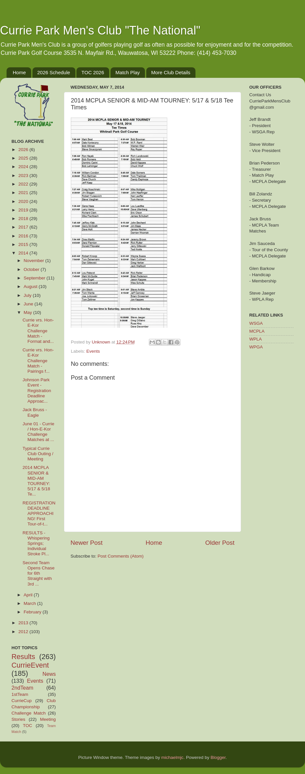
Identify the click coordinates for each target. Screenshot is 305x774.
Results (23, 656)
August (31, 286)
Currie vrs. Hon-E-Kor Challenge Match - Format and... (38, 331)
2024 (24, 166)
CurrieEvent (30, 665)
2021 (24, 192)
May (28, 312)
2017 (24, 227)
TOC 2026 (92, 72)
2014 (24, 253)
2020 (24, 201)
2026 (24, 149)
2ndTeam (22, 688)
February (33, 611)
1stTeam (19, 694)
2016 (24, 235)
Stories (18, 719)
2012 (24, 631)
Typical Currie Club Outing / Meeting (38, 453)
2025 (24, 158)
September (35, 278)
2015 (24, 244)
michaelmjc (172, 757)
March (30, 603)
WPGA (256, 346)
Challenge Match (28, 713)
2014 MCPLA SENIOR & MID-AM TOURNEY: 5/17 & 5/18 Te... (36, 481)
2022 (24, 184)
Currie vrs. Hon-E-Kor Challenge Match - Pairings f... (38, 360)
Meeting (48, 719)
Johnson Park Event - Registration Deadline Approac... (37, 390)
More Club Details (170, 72)
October (32, 269)
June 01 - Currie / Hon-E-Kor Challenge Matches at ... (38, 431)
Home (19, 72)
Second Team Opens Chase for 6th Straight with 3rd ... (39, 573)
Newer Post (87, 542)
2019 (24, 210)
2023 (24, 175)
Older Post (219, 542)
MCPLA (257, 331)
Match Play (127, 72)
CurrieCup (21, 700)
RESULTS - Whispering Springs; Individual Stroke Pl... (36, 543)
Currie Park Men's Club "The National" (100, 30)
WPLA (255, 339)
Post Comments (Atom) (121, 556)
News (49, 674)
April (29, 594)
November (34, 260)
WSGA (256, 323)
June (29, 303)
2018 (24, 218)
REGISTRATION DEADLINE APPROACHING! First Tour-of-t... (39, 513)
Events (93, 351)
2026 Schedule (53, 72)
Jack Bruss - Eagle (35, 412)
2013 (24, 622)
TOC (27, 725)
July (28, 295)
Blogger (218, 757)
